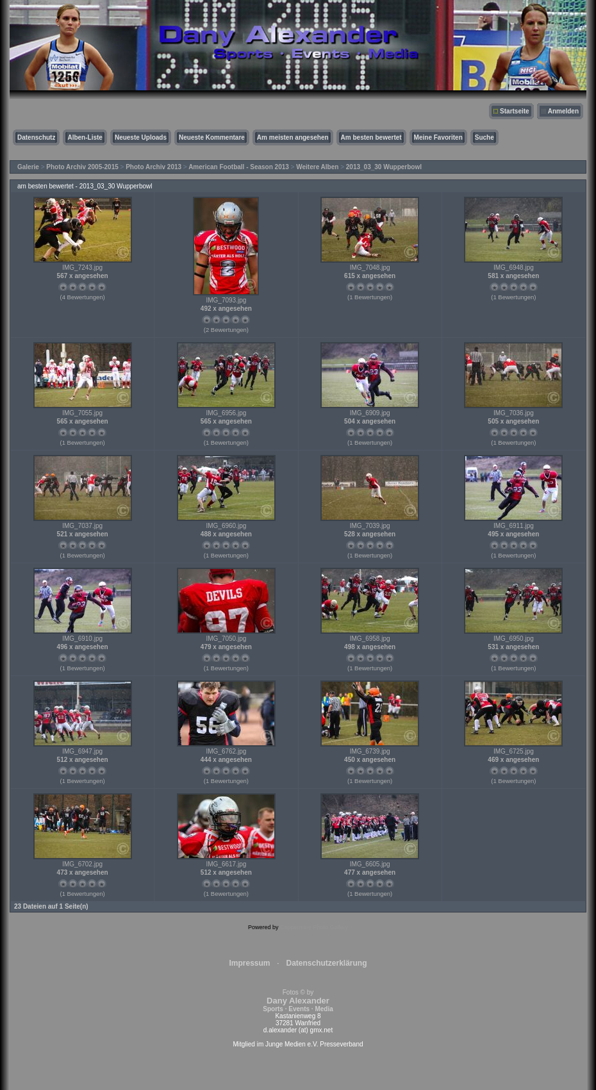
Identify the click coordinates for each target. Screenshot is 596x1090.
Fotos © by (298, 1000)
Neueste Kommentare (212, 137)
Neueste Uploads (141, 137)
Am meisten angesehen (293, 137)
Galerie (28, 166)
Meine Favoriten (438, 137)
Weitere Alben (317, 166)
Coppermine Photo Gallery (314, 927)
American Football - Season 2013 (238, 166)
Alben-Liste (84, 137)
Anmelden (563, 111)
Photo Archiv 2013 (153, 166)
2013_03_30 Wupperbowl (384, 166)
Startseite (514, 111)
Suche (484, 137)
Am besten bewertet (371, 137)
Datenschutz (36, 137)
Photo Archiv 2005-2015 (82, 166)
